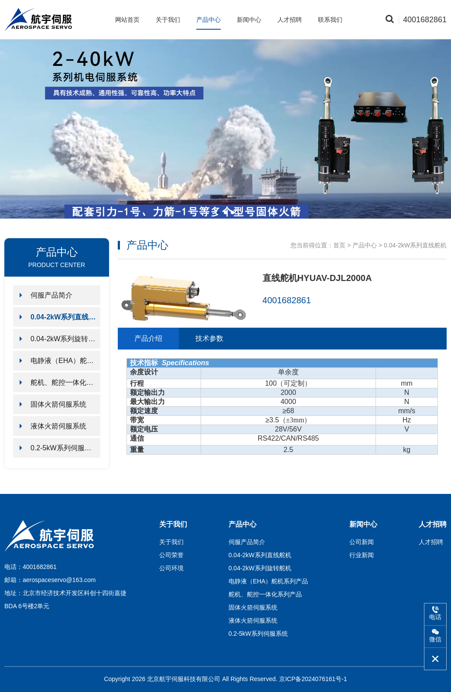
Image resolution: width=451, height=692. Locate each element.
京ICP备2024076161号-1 (313, 678)
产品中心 (208, 19)
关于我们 (168, 19)
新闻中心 (249, 19)
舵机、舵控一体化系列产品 (65, 382)
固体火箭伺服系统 (58, 404)
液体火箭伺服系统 (58, 426)
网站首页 (127, 19)
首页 (339, 245)
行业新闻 (361, 555)
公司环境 (171, 568)
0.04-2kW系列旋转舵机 (65, 339)
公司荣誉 (171, 555)
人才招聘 (289, 19)
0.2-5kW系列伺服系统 (65, 448)
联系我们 (330, 19)
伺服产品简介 (51, 295)
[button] (218, 212)
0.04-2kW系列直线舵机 (65, 317)
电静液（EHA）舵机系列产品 (65, 360)
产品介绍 (148, 338)
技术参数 (209, 338)
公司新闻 (361, 541)
